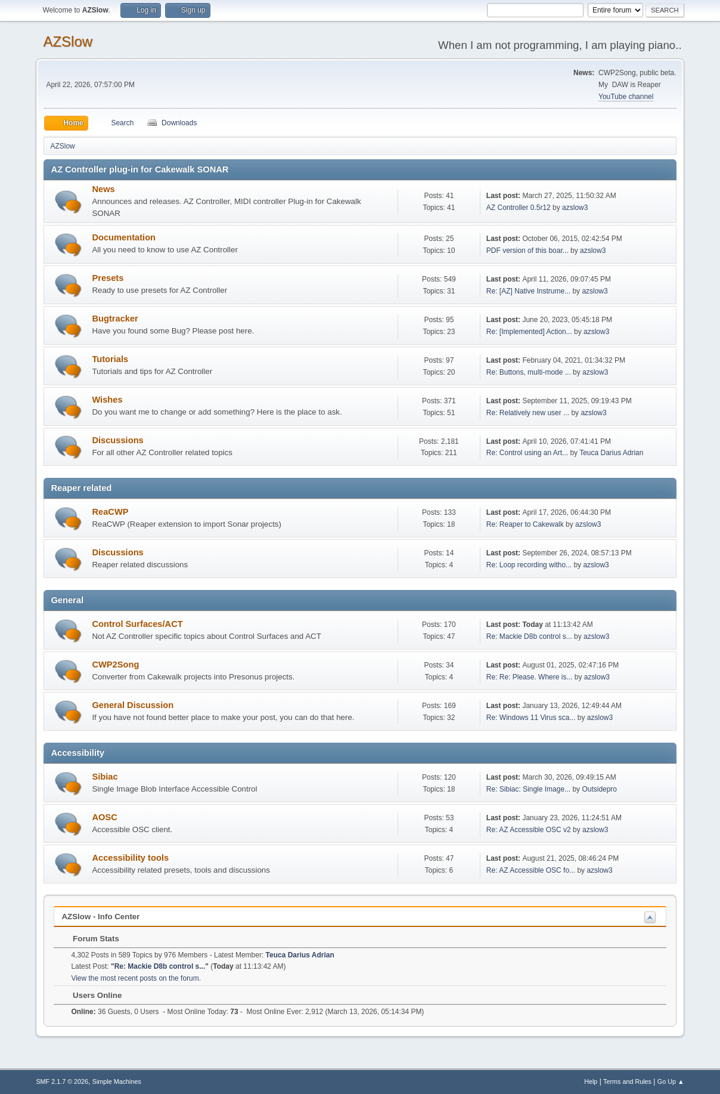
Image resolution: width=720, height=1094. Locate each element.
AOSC (104, 817)
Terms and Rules (627, 1081)
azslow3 (575, 207)
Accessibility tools (130, 858)
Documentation (124, 237)
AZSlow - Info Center (100, 916)
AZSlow (67, 41)
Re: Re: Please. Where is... (529, 677)
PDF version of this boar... (527, 250)
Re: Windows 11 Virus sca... (531, 717)
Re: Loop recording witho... (529, 565)
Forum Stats (90, 938)
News (103, 189)
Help (590, 1081)
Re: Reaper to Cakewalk (525, 524)
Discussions (117, 440)
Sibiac (104, 776)
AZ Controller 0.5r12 (518, 207)
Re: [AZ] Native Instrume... (528, 291)
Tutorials (110, 359)
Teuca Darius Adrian (611, 453)
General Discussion (132, 705)
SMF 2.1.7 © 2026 (62, 1081)
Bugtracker (115, 318)
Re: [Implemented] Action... (529, 331)
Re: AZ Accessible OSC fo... (530, 870)
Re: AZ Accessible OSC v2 (528, 830)
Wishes (107, 399)
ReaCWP (110, 512)
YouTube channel (625, 96)
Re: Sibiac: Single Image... (528, 789)
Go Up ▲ (670, 1081)
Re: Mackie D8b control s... (529, 636)
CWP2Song (115, 664)
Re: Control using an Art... (527, 453)
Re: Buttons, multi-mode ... (528, 372)
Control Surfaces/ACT (137, 624)
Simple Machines (116, 1081)
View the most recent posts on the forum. (136, 978)
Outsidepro (599, 789)
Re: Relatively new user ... (527, 413)
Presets (107, 278)
